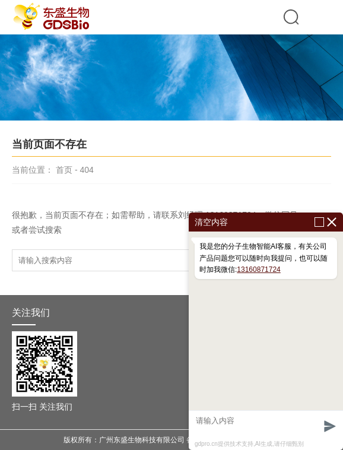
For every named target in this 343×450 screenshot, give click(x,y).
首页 (64, 170)
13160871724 (258, 269)
